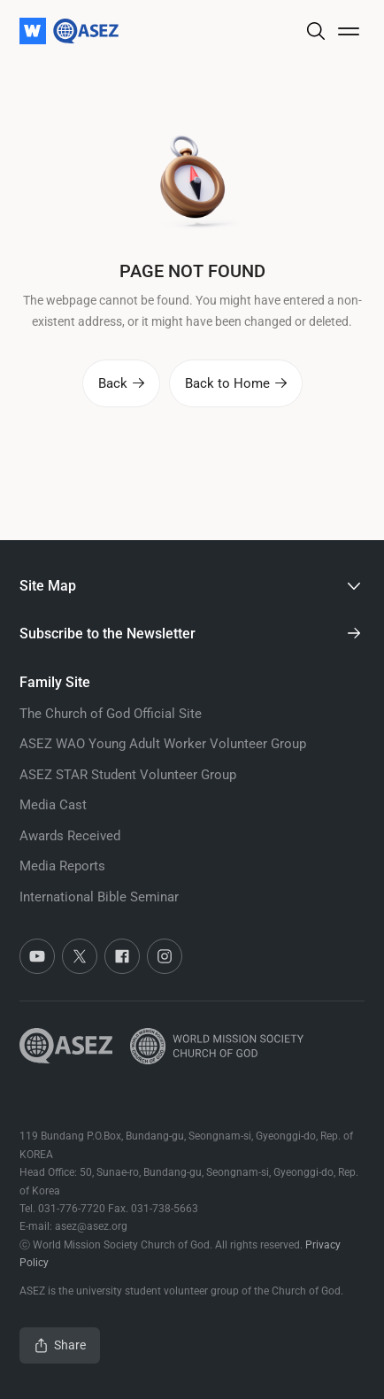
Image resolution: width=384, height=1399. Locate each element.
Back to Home (236, 383)
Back (121, 383)
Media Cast (53, 805)
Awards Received (69, 836)
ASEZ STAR (127, 775)
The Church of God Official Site (110, 714)
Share (60, 1345)
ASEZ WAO (162, 744)
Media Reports (62, 866)
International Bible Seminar (99, 897)
